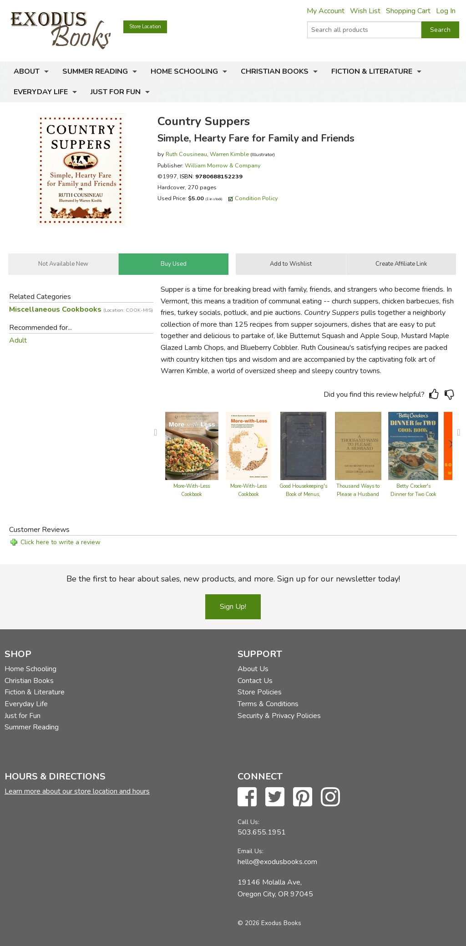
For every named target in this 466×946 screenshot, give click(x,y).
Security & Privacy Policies (279, 716)
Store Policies (260, 692)
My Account (325, 11)
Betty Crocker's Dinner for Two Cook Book (413, 494)
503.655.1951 (262, 832)
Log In (446, 11)
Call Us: (248, 822)
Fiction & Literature (371, 71)
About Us (253, 669)
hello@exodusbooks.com (277, 862)
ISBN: (211, 176)
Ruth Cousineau (186, 154)
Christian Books (275, 71)
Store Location (145, 26)
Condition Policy (256, 198)
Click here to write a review (60, 542)
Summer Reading (95, 71)
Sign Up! (233, 607)
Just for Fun (116, 92)
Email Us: (250, 851)
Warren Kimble (229, 154)
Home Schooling (184, 71)
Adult (18, 340)
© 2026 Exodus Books (269, 923)
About (27, 71)
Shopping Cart (408, 11)
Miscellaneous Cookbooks (81, 309)
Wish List (365, 11)
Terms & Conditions (268, 704)
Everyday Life (41, 92)
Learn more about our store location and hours (77, 791)
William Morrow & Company (223, 165)
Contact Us (255, 681)
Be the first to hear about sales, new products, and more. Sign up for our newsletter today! (233, 578)
